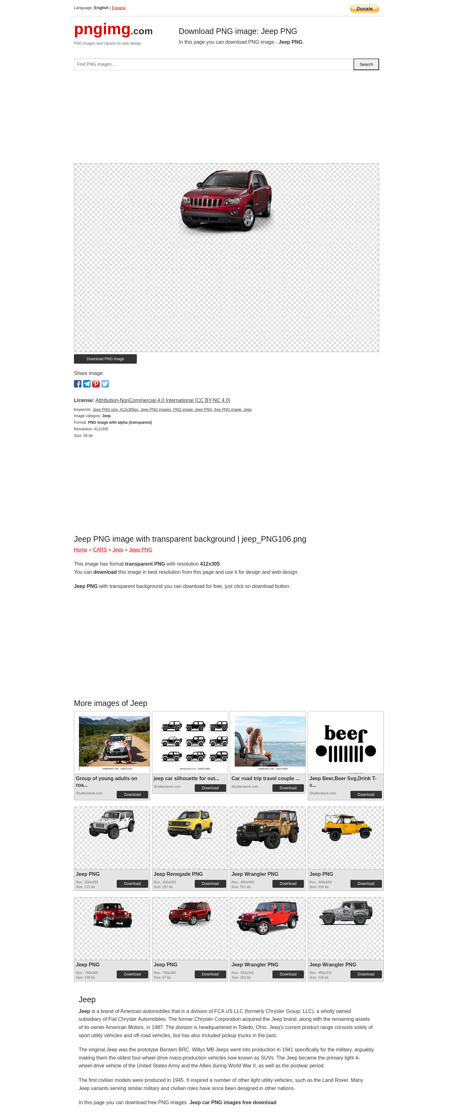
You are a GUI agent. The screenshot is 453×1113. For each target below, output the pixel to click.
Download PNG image (105, 359)
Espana (119, 7)
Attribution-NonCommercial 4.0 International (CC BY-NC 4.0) (162, 400)
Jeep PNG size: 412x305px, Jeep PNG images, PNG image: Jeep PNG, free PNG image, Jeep (172, 409)
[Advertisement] (226, 119)
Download (132, 794)
